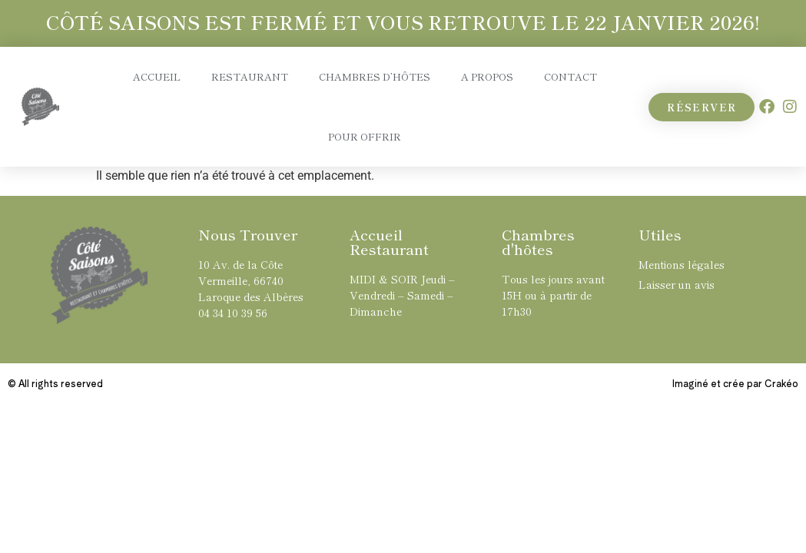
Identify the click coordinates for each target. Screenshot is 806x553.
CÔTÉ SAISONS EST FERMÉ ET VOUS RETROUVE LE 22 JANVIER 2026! (403, 21)
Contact (570, 76)
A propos (487, 76)
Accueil (157, 76)
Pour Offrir (364, 136)
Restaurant (249, 76)
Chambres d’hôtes (374, 76)
